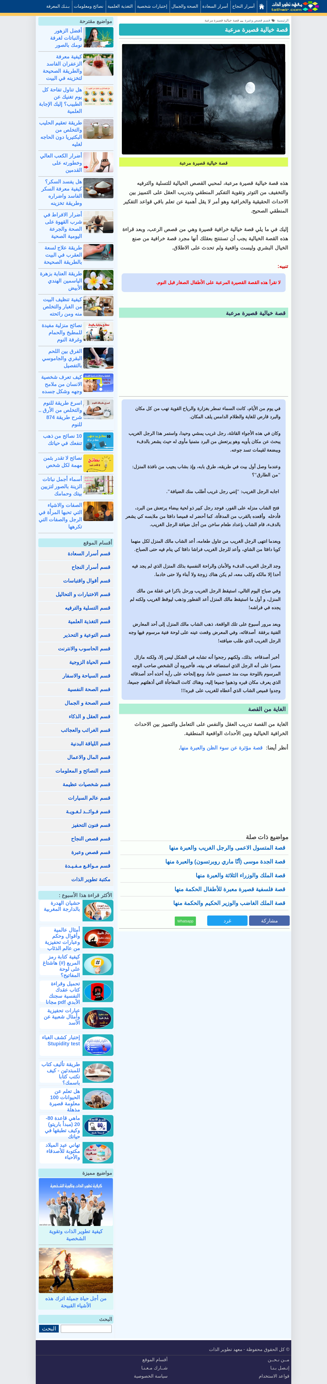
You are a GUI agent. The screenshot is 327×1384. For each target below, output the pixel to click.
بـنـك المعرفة (58, 6)
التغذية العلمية (120, 6)
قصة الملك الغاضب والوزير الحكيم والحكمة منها (229, 903)
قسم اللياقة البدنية (90, 743)
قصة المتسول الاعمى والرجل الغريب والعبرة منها (227, 848)
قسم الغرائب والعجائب (85, 730)
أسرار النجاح (243, 6)
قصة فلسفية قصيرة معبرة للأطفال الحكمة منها (229, 889)
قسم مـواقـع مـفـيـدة (87, 866)
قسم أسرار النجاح (91, 567)
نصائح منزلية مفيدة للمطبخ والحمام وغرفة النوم (62, 332)
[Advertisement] (203, 358)
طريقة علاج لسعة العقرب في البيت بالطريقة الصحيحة (63, 255)
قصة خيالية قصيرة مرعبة (256, 29)
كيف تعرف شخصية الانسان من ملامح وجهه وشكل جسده (61, 384)
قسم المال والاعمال (88, 757)
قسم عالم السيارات (89, 798)
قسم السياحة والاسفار (86, 676)
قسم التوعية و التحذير (86, 635)
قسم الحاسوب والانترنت (84, 648)
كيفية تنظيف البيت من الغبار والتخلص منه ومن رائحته (62, 307)
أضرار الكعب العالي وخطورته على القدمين (61, 163)
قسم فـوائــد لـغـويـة (88, 811)
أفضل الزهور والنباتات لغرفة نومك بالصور (66, 38)
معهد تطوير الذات (225, 1349)
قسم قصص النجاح (90, 838)
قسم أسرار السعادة (89, 553)
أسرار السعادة (215, 6)
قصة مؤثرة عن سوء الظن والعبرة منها (222, 748)
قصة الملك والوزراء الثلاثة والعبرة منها (240, 875)
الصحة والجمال (184, 6)
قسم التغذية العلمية (89, 621)
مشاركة (269, 920)
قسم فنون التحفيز (91, 825)
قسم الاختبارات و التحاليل (83, 594)
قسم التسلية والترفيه (87, 608)
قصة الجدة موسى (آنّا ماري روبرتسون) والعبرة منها (225, 861)
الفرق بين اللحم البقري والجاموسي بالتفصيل (62, 358)
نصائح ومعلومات (88, 6)
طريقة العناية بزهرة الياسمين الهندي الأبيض (61, 281)
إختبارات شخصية (152, 6)
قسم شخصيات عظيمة (86, 784)
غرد (227, 920)
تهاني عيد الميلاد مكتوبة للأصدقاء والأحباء (62, 1151)
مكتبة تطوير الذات (90, 879)
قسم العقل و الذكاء (89, 716)
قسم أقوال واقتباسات (86, 581)
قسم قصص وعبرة (90, 852)
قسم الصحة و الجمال (87, 703)
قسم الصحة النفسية (88, 689)
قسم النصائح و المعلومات (82, 771)
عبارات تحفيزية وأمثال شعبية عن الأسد (62, 1017)
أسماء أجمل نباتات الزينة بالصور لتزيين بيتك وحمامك (61, 486)
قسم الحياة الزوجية (89, 662)
